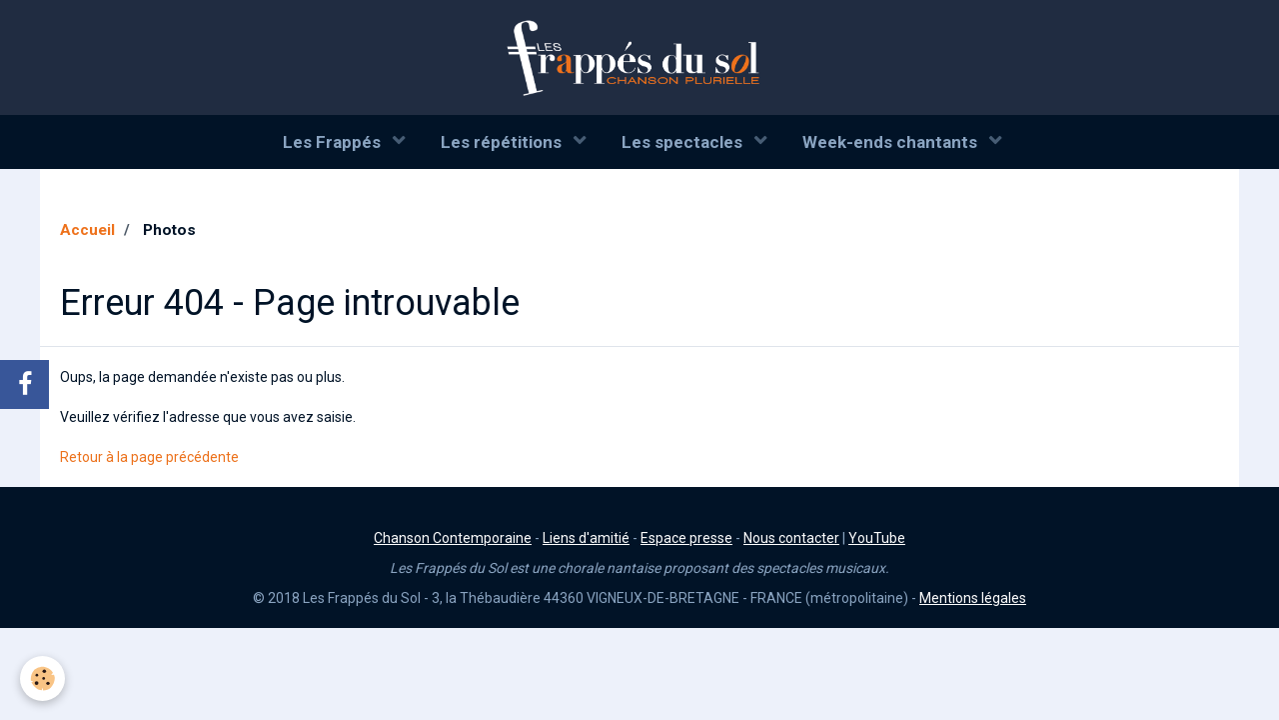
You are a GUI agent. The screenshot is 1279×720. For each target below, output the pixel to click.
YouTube (876, 538)
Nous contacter (791, 538)
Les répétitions (503, 142)
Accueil (87, 230)
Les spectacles (684, 142)
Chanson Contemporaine (453, 538)
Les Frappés (334, 142)
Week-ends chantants (891, 142)
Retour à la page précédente (149, 457)
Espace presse (686, 538)
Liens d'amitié (586, 538)
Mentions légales (972, 598)
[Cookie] (42, 678)
